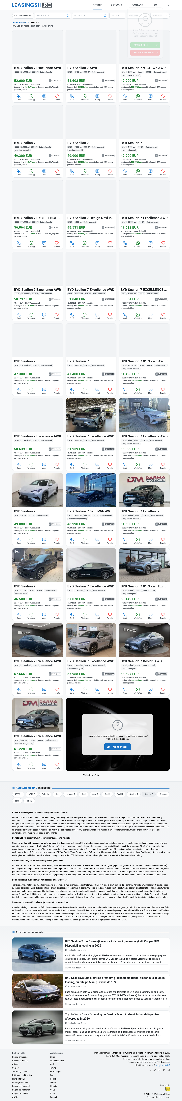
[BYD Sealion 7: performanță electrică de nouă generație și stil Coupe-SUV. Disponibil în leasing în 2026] (91, 954)
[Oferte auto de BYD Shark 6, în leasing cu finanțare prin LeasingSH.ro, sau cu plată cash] (163, 794)
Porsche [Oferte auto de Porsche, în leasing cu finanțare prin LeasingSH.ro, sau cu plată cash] (53, 1079)
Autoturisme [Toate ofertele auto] (18, 22)
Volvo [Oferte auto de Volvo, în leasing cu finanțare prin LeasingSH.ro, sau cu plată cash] (52, 1090)
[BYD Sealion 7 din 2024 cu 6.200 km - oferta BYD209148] (144, 61)
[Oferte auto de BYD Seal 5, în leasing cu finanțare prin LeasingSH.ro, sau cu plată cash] (95, 794)
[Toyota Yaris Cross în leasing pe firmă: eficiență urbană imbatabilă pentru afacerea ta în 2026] (91, 1027)
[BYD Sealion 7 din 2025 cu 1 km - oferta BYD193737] (144, 429)
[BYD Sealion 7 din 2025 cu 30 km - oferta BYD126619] (144, 579)
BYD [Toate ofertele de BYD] (27, 22)
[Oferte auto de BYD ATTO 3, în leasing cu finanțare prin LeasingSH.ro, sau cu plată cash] (32, 794)
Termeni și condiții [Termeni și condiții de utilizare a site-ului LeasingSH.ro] (20, 1071)
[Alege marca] (53, 16)
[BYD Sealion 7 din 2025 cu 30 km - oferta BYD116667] (144, 654)
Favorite (57, 97)
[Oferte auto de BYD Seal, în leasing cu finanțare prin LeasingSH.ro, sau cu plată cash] (83, 794)
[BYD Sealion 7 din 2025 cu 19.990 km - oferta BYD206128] (37, 209)
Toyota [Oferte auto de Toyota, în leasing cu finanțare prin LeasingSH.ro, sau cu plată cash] (53, 1068)
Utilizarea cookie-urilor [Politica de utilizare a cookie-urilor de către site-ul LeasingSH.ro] (22, 1075)
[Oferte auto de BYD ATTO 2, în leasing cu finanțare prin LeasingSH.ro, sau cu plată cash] (18, 794)
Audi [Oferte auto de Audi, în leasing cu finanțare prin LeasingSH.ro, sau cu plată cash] (52, 1064)
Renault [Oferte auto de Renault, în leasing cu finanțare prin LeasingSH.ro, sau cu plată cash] (53, 1097)
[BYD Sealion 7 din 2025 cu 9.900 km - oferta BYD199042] (91, 354)
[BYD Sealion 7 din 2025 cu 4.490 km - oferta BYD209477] (91, 61)
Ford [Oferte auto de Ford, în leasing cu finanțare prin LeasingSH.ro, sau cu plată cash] (52, 1075)
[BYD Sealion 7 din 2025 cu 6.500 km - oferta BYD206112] (91, 209)
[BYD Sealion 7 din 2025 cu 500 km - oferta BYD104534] (37, 729)
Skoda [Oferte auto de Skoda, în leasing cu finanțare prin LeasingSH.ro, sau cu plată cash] (53, 1082)
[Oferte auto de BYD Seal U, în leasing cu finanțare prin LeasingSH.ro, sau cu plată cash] (119, 794)
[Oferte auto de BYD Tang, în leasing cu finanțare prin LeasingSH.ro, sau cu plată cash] (17, 800)
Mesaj (44, 97)
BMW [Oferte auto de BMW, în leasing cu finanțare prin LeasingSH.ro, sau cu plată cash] (52, 1057)
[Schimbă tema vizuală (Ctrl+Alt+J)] (168, 5)
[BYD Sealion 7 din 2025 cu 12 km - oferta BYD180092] (37, 579)
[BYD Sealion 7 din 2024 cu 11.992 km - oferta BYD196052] (37, 429)
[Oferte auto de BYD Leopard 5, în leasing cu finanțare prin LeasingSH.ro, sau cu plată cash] (70, 794)
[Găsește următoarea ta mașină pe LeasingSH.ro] (32, 5)
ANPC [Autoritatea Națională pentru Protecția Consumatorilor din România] (14, 1097)
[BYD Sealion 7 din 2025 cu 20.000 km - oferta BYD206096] (144, 209)
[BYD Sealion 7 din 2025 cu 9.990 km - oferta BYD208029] (91, 136)
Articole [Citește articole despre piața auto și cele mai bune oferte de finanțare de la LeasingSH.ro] (15, 1064)
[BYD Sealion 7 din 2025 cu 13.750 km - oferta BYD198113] (144, 354)
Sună (18, 97)
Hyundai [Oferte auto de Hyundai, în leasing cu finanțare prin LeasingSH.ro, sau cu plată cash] (53, 1086)
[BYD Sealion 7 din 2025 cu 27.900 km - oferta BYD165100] (91, 579)
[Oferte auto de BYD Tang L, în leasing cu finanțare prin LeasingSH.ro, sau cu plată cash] (29, 800)
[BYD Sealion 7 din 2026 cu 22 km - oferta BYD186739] (144, 504)
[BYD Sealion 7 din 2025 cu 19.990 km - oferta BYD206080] (144, 281)
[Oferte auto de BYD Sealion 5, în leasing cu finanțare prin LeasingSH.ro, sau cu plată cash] (133, 794)
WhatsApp (31, 97)
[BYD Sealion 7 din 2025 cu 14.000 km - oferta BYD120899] (91, 654)
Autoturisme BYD (27, 787)
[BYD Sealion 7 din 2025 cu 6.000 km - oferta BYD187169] (91, 504)
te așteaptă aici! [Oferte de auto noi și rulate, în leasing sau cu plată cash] (163, 1065)
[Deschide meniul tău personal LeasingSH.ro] (155, 5)
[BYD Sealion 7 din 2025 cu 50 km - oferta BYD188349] (37, 504)
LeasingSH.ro (163, 1094)
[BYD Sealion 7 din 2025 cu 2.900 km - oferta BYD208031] (37, 136)
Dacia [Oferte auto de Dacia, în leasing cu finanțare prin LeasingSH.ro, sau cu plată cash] (52, 1093)
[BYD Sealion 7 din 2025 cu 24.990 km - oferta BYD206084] (91, 281)
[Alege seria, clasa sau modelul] (90, 16)
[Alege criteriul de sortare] (160, 16)
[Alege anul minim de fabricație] (117, 16)
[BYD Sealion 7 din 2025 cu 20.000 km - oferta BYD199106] (37, 354)
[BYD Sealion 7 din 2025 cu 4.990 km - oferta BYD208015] (144, 136)
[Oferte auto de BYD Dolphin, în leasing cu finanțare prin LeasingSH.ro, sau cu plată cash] (45, 794)
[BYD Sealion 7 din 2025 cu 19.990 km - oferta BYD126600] (37, 654)
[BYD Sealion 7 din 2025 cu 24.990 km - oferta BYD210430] (37, 61)
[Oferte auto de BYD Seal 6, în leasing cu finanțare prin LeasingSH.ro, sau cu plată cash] (107, 794)
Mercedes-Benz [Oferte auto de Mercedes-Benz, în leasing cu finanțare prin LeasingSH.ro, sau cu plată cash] (57, 1061)
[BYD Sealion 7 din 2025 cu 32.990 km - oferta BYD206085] (37, 281)
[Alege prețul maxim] (138, 16)
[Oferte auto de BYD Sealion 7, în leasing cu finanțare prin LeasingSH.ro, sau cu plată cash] (149, 794)
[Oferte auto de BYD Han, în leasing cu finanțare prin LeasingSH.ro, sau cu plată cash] (57, 794)
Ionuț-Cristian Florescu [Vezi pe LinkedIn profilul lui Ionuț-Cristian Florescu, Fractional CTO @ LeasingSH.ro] (167, 1089)
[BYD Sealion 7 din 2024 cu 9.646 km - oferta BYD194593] (91, 429)
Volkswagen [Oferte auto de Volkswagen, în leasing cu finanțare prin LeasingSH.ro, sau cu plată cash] (55, 1071)
